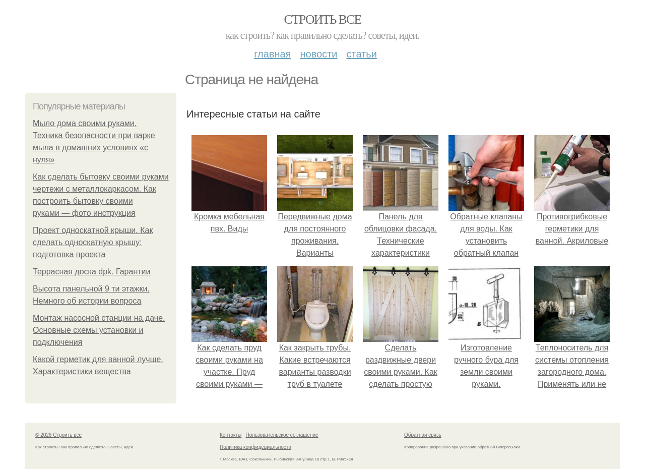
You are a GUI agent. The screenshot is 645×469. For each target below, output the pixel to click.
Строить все (322, 19)
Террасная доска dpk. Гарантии (91, 271)
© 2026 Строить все (58, 435)
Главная (272, 54)
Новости (318, 54)
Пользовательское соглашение (282, 435)
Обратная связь (422, 435)
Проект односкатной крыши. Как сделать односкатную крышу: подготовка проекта (93, 242)
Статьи (361, 54)
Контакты (230, 435)
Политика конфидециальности (255, 447)
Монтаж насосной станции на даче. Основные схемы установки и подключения (99, 330)
